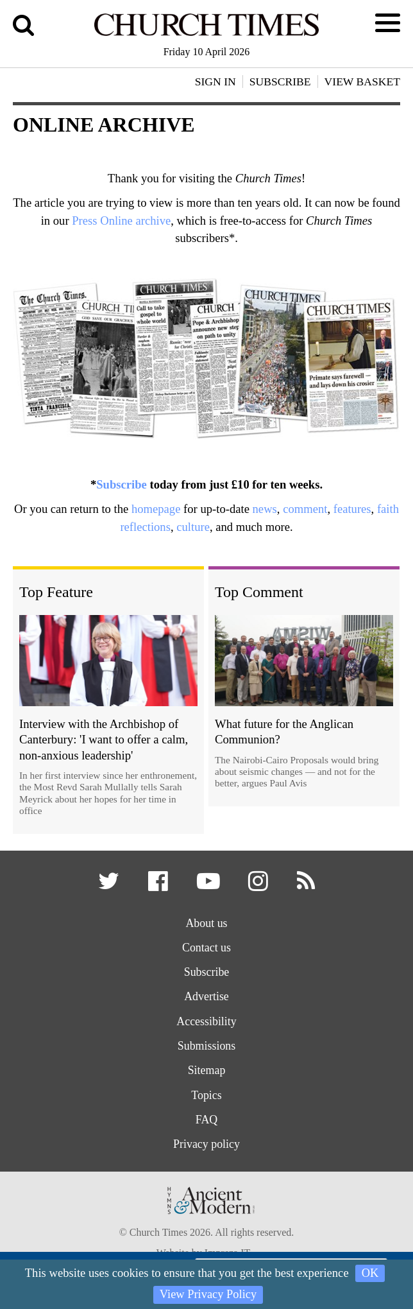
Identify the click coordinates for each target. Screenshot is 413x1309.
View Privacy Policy (208, 1294)
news (265, 509)
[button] (107, 886)
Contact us (206, 951)
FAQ (207, 1130)
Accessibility (206, 1027)
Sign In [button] (215, 81)
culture (193, 526)
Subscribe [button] (280, 81)
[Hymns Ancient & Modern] (206, 1230)
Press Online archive (121, 220)
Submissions (206, 1053)
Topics (206, 1104)
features (352, 509)
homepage (155, 509)
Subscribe (121, 484)
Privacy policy (206, 1156)
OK (370, 1272)
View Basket (362, 81)
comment (305, 509)
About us (206, 925)
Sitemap (207, 1079)
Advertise (207, 1002)
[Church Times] (206, 33)
